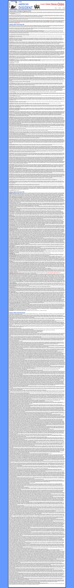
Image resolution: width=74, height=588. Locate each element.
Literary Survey (26, 21)
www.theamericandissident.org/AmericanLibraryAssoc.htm (16, 273)
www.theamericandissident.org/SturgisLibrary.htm (53, 272)
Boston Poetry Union (50, 17)
